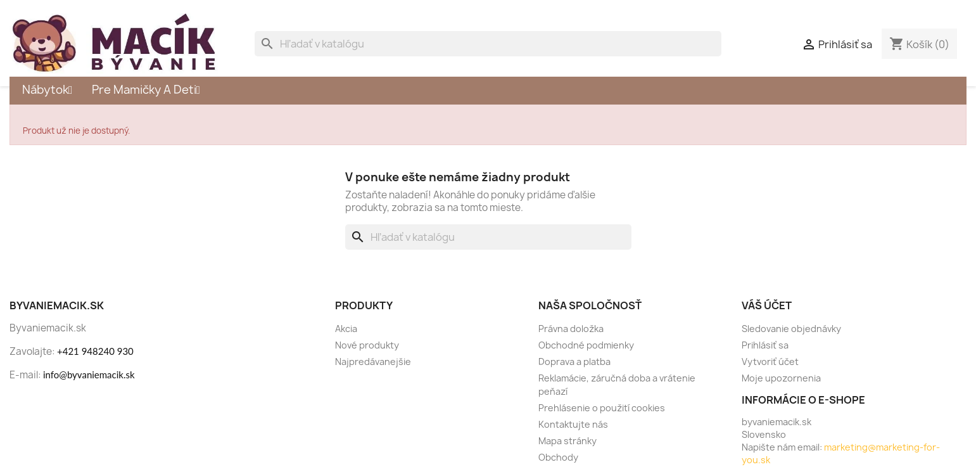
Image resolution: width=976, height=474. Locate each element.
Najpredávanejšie (373, 362)
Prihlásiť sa (765, 345)
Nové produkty (367, 345)
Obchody (558, 457)
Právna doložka (571, 329)
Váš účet (767, 305)
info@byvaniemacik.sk (89, 374)
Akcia (346, 329)
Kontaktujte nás (573, 424)
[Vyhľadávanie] (488, 43)
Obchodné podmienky (586, 345)
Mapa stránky (567, 441)
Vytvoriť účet (770, 362)
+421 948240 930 (95, 351)
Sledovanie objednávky (791, 329)
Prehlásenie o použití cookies (601, 408)
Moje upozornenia (781, 378)
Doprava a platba (574, 362)
